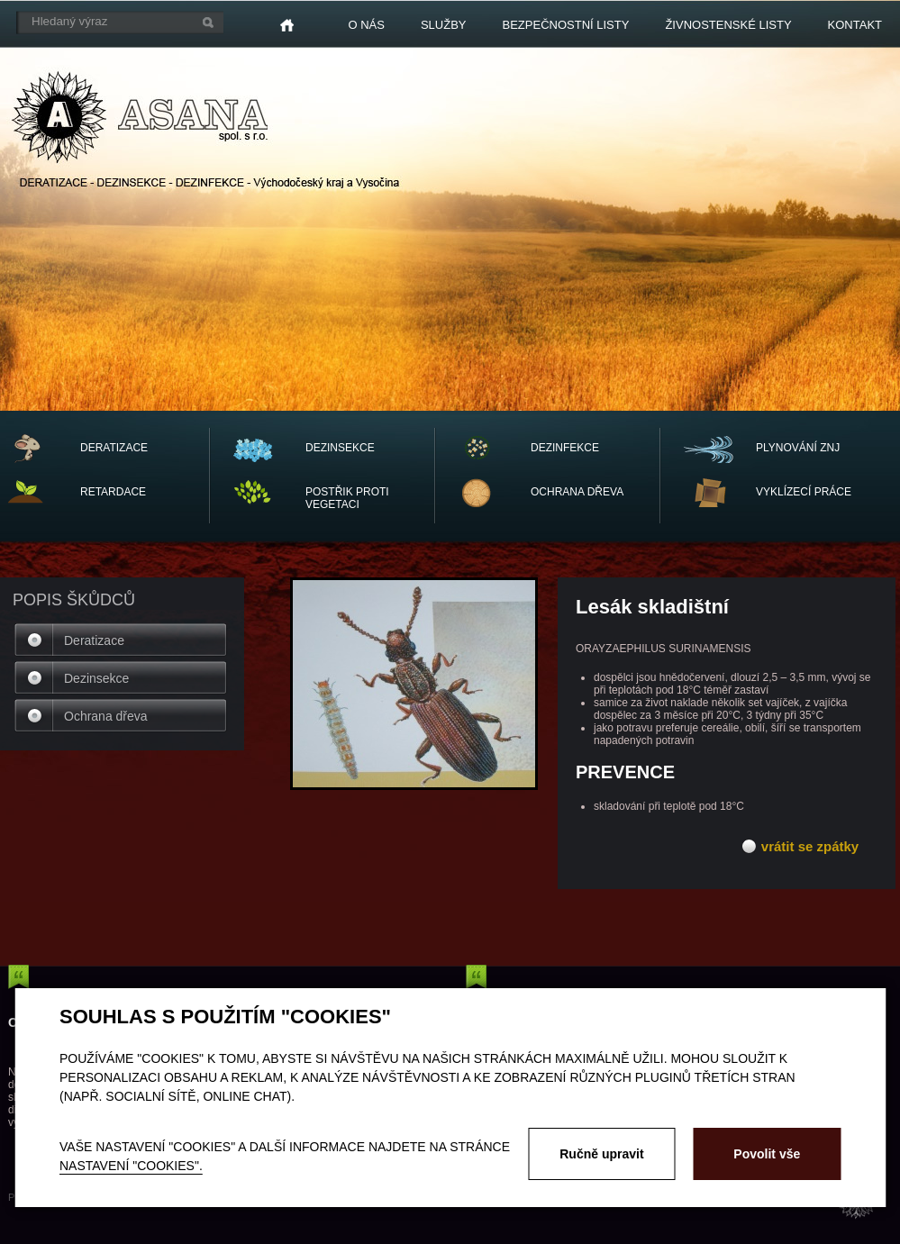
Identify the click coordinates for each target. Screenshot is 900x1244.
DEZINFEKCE (565, 447)
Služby (444, 25)
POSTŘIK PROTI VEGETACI (347, 498)
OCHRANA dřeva (577, 492)
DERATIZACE (114, 447)
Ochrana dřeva (106, 716)
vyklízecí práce (803, 492)
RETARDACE (113, 492)
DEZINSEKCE (340, 447)
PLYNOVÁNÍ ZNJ (798, 447)
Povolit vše (766, 1154)
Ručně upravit (601, 1154)
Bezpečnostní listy (566, 25)
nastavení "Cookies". (131, 1165)
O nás (366, 25)
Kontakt (855, 25)
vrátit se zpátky (810, 846)
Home (287, 25)
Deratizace (94, 640)
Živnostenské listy (728, 25)
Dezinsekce (96, 678)
